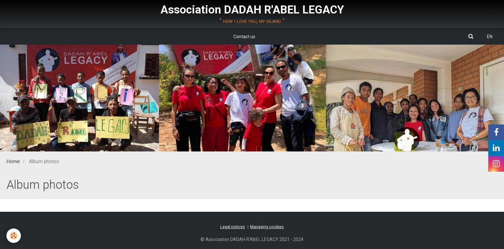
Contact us (244, 36)
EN (489, 36)
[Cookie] (13, 235)
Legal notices (232, 226)
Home (13, 161)
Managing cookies (267, 226)
